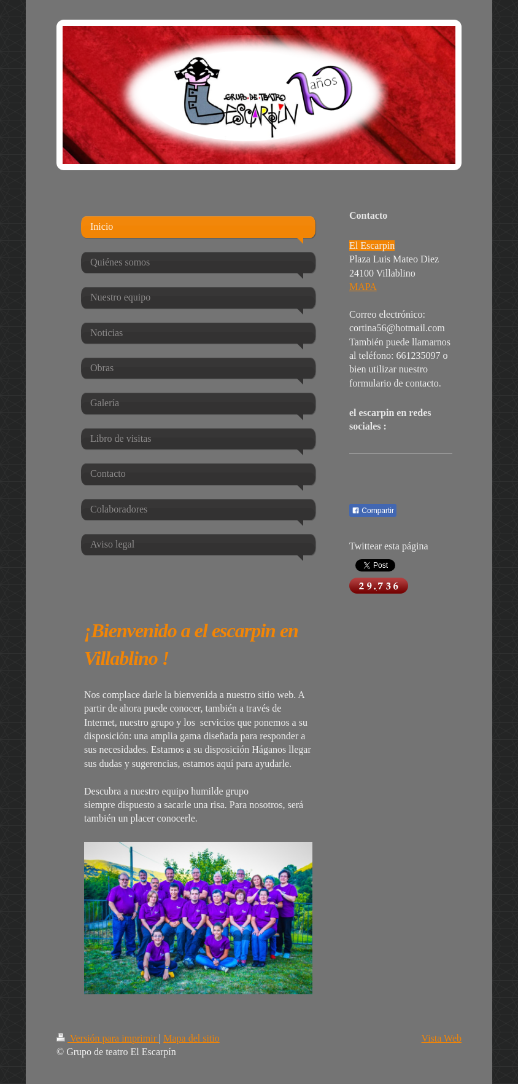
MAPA (363, 286)
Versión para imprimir (107, 1038)
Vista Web (442, 1038)
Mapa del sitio (191, 1038)
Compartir (373, 510)
